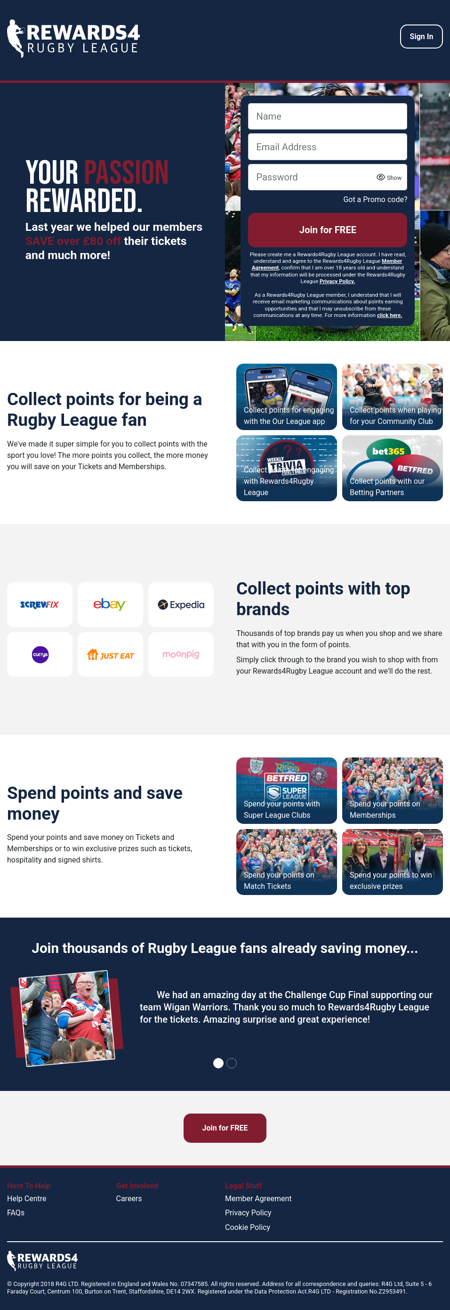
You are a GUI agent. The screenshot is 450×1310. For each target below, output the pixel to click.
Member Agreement (258, 1198)
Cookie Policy (247, 1227)
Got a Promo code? (375, 199)
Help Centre (26, 1198)
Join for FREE (327, 230)
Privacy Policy (248, 1212)
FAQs (15, 1212)
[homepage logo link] (73, 38)
